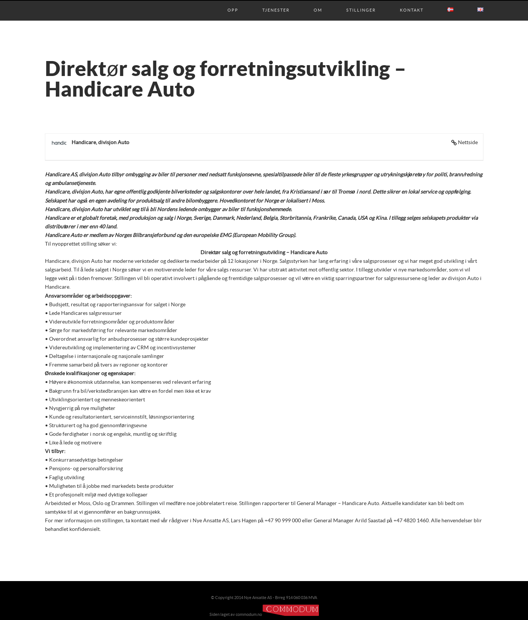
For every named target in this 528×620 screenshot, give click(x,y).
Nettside (468, 142)
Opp (232, 2)
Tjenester (276, 2)
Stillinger (361, 2)
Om (318, 2)
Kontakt (411, 2)
